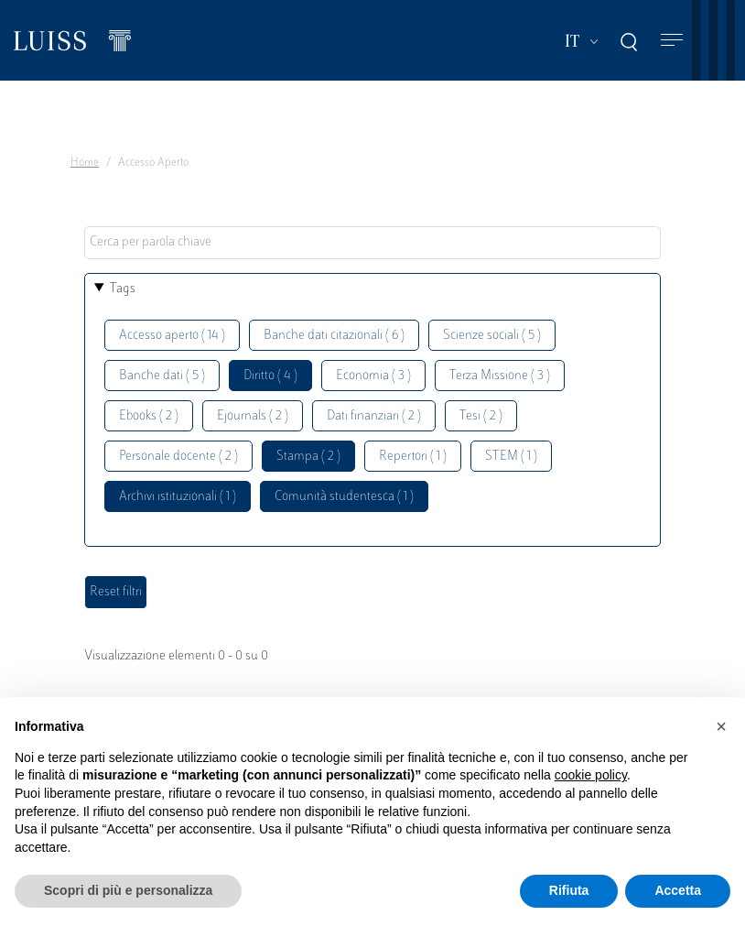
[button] (721, 726)
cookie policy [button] (591, 775)
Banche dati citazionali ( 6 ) (334, 336)
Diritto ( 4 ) (270, 376)
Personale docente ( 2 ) (178, 456)
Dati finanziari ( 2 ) (374, 416)
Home (84, 163)
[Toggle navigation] (672, 41)
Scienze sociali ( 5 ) (492, 336)
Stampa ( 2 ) (308, 456)
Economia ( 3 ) (373, 376)
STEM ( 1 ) (511, 456)
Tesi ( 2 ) (480, 416)
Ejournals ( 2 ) (252, 416)
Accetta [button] (677, 890)
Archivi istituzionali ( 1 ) (177, 497)
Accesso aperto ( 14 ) (172, 336)
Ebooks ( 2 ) (148, 416)
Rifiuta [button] (569, 890)
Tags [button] (122, 289)
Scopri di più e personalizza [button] (128, 890)
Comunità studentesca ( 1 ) (344, 497)
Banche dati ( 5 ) (162, 376)
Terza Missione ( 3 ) (499, 376)
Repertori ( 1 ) (413, 456)
